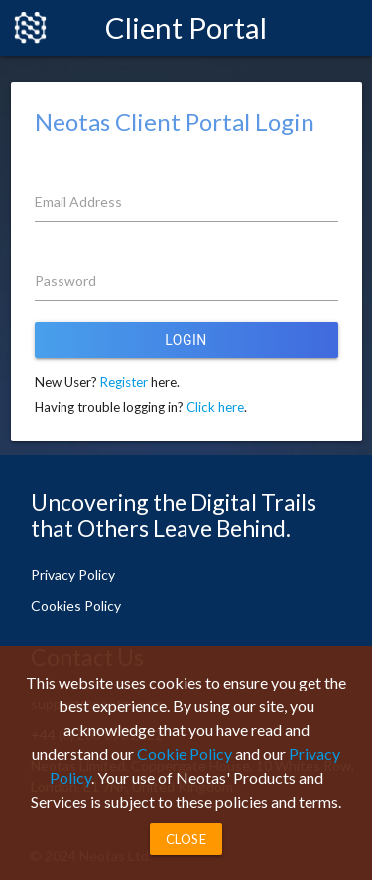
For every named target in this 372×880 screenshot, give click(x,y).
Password (65, 280)
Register (124, 382)
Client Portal (186, 27)
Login (186, 340)
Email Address (78, 201)
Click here (215, 407)
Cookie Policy (184, 753)
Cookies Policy (76, 605)
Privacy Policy (73, 574)
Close (186, 839)
